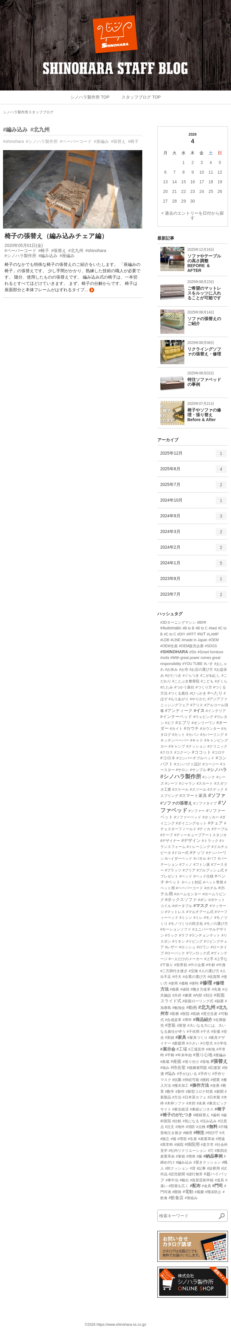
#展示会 (167, 1049)
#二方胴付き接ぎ (174, 971)
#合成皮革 (173, 1020)
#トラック (210, 841)
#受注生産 (209, 1014)
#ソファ (216, 795)
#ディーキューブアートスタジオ (200, 835)
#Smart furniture (210, 652)
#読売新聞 (177, 1174)
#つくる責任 (179, 693)
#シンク (208, 777)
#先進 (216, 989)
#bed (213, 628)
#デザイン (191, 840)
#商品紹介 (202, 1019)
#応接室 (214, 1068)
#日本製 (214, 1097)
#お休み (171, 669)
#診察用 (213, 1168)
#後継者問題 (197, 1068)
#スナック (216, 789)
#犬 (222, 1133)
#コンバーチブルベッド (195, 758)
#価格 (183, 983)
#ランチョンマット (204, 935)
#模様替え (201, 1115)
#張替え (118, 141)
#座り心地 (202, 1054)
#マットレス (175, 912)
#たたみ (166, 687)
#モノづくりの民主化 (186, 924)
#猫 (173, 1139)
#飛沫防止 (213, 1192)
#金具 (206, 1186)
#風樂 (199, 1192)
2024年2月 (193, 549)
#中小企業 (196, 965)
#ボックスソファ (181, 899)
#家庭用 (178, 1043)
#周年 (187, 1020)
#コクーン (182, 752)
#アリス (196, 705)
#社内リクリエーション (188, 1151)
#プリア (189, 870)
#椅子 (133, 141)
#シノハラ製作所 (42, 141)
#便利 (194, 983)
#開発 (177, 1192)
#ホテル (210, 888)
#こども (207, 681)
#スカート (205, 783)
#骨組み (191, 1198)
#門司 (217, 1185)
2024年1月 (193, 565)
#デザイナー (170, 841)
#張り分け (191, 1062)
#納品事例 (213, 1156)
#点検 (200, 1127)
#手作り (204, 1074)
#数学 (169, 1091)
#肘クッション (177, 1168)
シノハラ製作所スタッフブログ (28, 112)
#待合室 (178, 1067)
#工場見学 (196, 1049)
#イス (199, 710)
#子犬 (205, 1031)
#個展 (174, 989)
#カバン (192, 735)
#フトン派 (201, 864)
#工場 (181, 1049)
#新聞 (218, 1091)
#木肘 (191, 1103)
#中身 (221, 965)
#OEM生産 (169, 646)
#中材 (210, 965)
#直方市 (207, 1144)
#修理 (206, 982)
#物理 (187, 1133)
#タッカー (210, 817)
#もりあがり (179, 699)
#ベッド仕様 (203, 876)
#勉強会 (178, 1008)
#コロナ (218, 752)
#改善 (215, 1085)
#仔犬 (177, 977)
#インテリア (216, 711)
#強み (165, 1068)
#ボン (202, 900)
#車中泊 (172, 1180)
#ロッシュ (187, 947)
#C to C (170, 634)
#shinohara (13, 141)
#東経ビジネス (202, 1109)
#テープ (166, 835)
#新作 (180, 1091)
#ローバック (175, 953)
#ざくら (221, 681)
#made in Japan (194, 640)
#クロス (166, 752)
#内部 (197, 995)
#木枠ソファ (175, 1103)
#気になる (191, 1121)
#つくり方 (204, 687)
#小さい (192, 1043)
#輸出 (184, 1180)
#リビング (194, 941)
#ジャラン (187, 783)
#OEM (213, 640)
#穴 (211, 1151)
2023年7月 (193, 596)
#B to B (188, 628)
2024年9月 (193, 518)
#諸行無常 (194, 1174)
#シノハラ (217, 769)
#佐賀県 (214, 977)
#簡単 (191, 1156)
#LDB (164, 640)
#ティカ (204, 829)
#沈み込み (208, 1121)
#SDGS (211, 646)
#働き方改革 (201, 989)
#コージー (210, 764)
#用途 (220, 1139)
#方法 (177, 1097)
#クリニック (218, 746)
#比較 (177, 1121)
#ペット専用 (213, 882)
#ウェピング (203, 717)
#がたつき (173, 675)
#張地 (205, 1062)
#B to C (202, 628)
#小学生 (220, 1043)
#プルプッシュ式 (210, 870)
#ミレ (198, 917)
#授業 (215, 1080)
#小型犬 (206, 1043)
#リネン (178, 941)
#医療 (174, 1014)
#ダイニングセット (191, 823)
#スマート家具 (193, 795)
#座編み (101, 141)
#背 (193, 1168)
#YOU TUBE (192, 664)
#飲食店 (176, 1197)
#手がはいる (187, 1074)
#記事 (201, 1168)
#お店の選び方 (201, 669)
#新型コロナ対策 (199, 1091)
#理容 (182, 1139)
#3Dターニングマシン (178, 622)
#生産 (192, 1139)
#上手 (209, 959)
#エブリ (182, 722)
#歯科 (215, 1115)
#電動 (188, 1191)
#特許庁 (211, 1133)
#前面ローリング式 (198, 1001)
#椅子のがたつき (176, 1114)
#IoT (201, 634)
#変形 (181, 1025)
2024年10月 (193, 502)
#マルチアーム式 (200, 912)
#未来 (201, 1103)
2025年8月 (193, 471)
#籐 (199, 1156)
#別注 (208, 995)
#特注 (198, 1132)
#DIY (181, 634)
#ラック (171, 935)
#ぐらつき (191, 675)
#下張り (166, 965)
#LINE (175, 640)
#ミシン (186, 917)
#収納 (195, 1014)
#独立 (165, 1139)
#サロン (182, 770)
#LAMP (213, 634)
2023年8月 (193, 581)
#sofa (164, 658)
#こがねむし (210, 675)
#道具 (219, 1180)
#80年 (202, 622)
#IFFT (191, 634)
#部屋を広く (179, 1186)
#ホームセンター (188, 894)
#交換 (193, 971)
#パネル (199, 858)
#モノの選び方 (216, 924)
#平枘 (169, 1055)
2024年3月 (193, 534)
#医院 (184, 1014)
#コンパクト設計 (188, 764)
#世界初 (180, 965)
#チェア (215, 823)
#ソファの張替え (176, 803)
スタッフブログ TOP (141, 97)
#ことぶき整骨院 (186, 681)
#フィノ (186, 864)
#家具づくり (197, 1037)
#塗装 (170, 1025)
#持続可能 (191, 1080)
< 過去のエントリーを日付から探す (192, 215)
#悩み (170, 1073)
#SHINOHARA (174, 651)
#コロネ (167, 757)
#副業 (219, 1001)
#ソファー (197, 811)
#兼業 (187, 995)
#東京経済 (180, 1109)
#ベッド (186, 876)
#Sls (192, 652)
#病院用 (192, 1144)
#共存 (177, 995)
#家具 (180, 1037)
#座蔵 (165, 1062)
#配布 (195, 1185)
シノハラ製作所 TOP (89, 97)
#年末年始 (183, 1055)
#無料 (212, 1126)
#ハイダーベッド (178, 858)
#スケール (180, 789)
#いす (208, 664)
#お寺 (183, 669)
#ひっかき (198, 693)
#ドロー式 (180, 853)
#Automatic (170, 628)
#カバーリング (212, 735)
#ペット (173, 882)
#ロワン (203, 947)
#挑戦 (205, 1080)
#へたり (215, 693)
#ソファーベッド (188, 817)
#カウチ (191, 728)
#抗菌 (177, 1080)
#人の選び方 (209, 971)
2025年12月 (193, 455)
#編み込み (15, 130)
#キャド (196, 740)
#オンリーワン (203, 723)
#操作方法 (199, 1085)
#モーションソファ (175, 929)
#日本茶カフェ (194, 1097)
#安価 (215, 1031)
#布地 (210, 1049)
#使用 (173, 983)
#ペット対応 (192, 882)
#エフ (169, 723)
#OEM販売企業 (191, 646)
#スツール (198, 789)
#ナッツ (197, 852)
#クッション (196, 746)
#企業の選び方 (194, 977)
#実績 (169, 1037)
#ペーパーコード (76, 141)
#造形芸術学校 (202, 1180)
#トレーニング (199, 847)
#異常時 (166, 1144)
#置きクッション (207, 1162)
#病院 (178, 1144)
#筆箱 (180, 1156)
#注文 (169, 1127)
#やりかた (198, 699)
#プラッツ (173, 870)
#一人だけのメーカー (186, 959)
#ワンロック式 (198, 953)
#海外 (180, 1127)
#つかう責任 (184, 687)
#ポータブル (182, 906)
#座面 (176, 1061)
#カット (178, 735)
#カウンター (210, 728)
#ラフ (183, 935)
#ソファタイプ (205, 803)
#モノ (208, 917)
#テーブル (219, 829)
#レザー (171, 947)
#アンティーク (179, 710)
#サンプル (198, 770)
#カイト (176, 728)
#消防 (190, 1127)
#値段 (184, 989)
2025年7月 (193, 487)
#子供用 (193, 1031)
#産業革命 (206, 1139)
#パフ (212, 858)
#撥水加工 (180, 1085)
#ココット (201, 752)
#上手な (221, 959)
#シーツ (171, 783)
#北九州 (40, 130)
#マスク (200, 905)
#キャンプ (177, 746)
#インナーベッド (176, 716)
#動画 (191, 1007)
